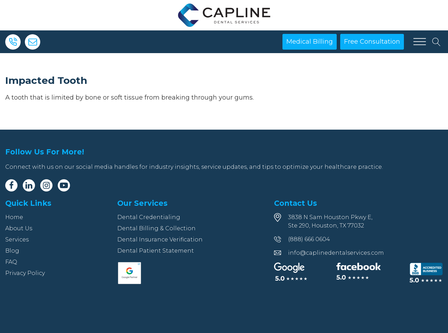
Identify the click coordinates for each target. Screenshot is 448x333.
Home (14, 217)
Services (17, 239)
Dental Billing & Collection (156, 228)
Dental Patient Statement (155, 250)
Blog (12, 250)
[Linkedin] (29, 185)
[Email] (32, 42)
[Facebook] (11, 185)
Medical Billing (309, 41)
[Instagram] (46, 185)
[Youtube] (64, 185)
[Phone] (13, 42)
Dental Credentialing (148, 217)
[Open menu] (420, 42)
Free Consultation (372, 41)
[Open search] (436, 41)
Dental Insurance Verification (160, 239)
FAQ (11, 262)
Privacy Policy (25, 273)
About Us (18, 228)
